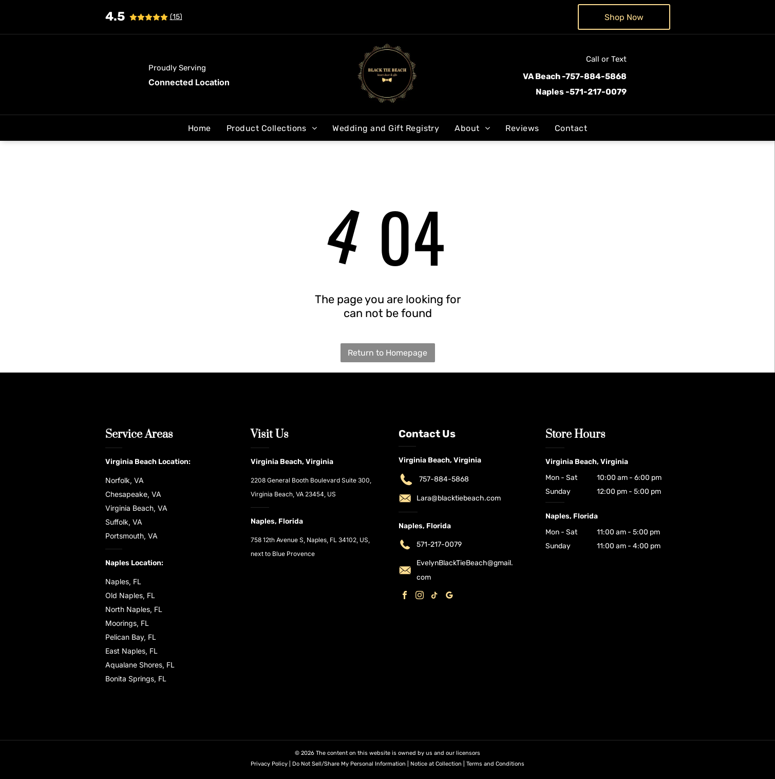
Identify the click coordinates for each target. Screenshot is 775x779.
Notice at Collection (436, 764)
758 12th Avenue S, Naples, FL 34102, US (309, 540)
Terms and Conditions (495, 764)
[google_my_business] (449, 596)
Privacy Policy (269, 764)
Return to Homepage (387, 353)
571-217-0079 (439, 544)
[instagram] (419, 596)
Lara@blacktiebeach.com (459, 498)
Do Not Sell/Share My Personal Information (349, 764)
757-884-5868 (444, 479)
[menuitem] (199, 128)
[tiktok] (434, 596)
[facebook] (405, 596)
